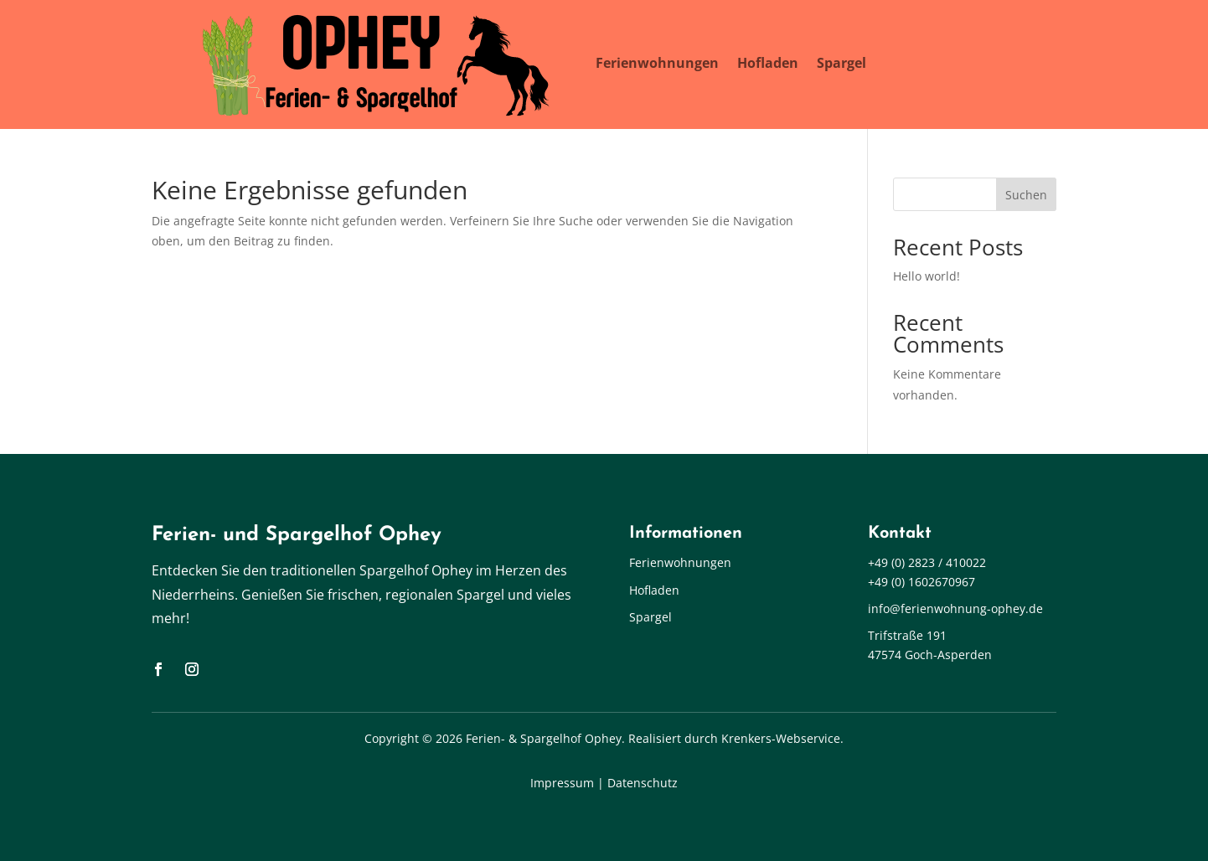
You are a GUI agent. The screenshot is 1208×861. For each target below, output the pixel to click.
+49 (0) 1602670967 (921, 582)
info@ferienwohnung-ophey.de (955, 608)
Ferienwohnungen (657, 63)
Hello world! (926, 276)
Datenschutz (642, 783)
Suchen (1026, 195)
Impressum (562, 783)
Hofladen (767, 63)
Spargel (841, 63)
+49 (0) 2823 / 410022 (927, 562)
